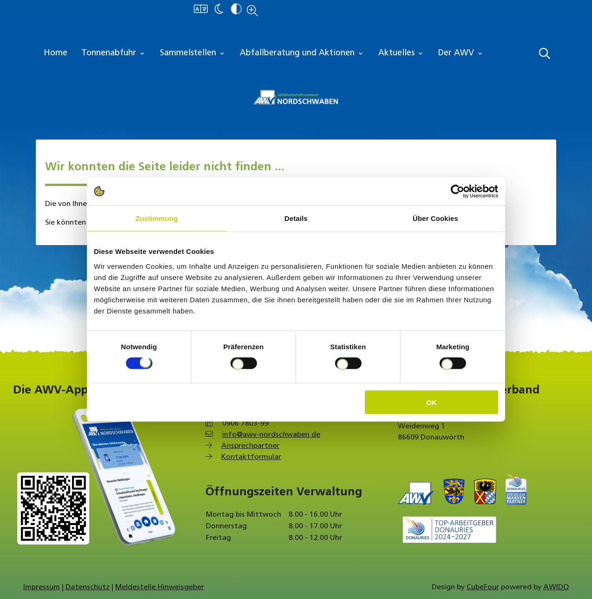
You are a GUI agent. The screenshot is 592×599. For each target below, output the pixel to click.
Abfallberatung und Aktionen (302, 53)
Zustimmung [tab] (157, 218)
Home (55, 53)
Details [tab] (296, 218)
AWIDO (556, 587)
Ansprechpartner (250, 446)
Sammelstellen (193, 53)
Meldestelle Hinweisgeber (159, 587)
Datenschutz (88, 587)
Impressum (41, 587)
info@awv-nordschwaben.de (271, 435)
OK (431, 402)
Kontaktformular (251, 457)
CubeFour (483, 587)
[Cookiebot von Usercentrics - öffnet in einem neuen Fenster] (457, 192)
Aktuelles (401, 53)
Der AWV (461, 53)
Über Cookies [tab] (435, 218)
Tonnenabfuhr (113, 53)
